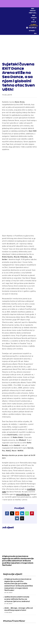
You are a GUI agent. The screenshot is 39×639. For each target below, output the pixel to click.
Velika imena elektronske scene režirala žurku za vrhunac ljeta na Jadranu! (17, 599)
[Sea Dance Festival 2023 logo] (15, 20)
